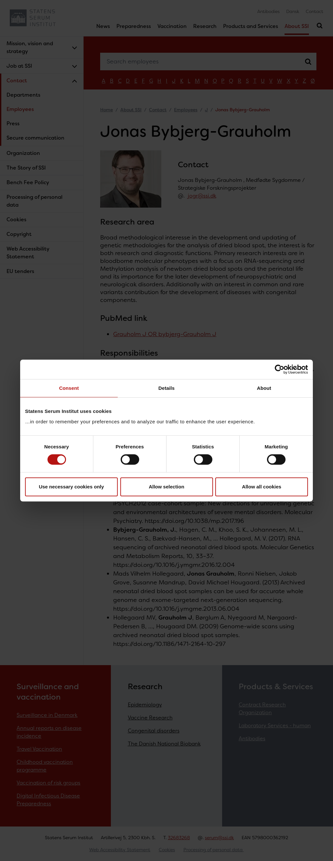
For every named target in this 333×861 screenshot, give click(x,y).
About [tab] (264, 388)
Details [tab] (166, 388)
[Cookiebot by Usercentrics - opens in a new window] (279, 369)
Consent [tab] (69, 388)
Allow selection (166, 486)
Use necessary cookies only (71, 486)
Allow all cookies (261, 486)
